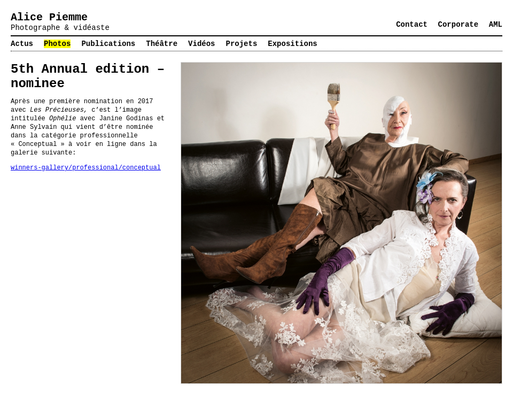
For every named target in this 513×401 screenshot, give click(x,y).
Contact (412, 24)
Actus (22, 44)
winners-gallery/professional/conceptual (86, 168)
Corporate (458, 24)
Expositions (292, 44)
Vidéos (201, 44)
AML (495, 24)
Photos (57, 44)
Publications (108, 44)
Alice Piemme (49, 17)
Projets (242, 44)
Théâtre (161, 44)
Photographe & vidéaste (60, 28)
